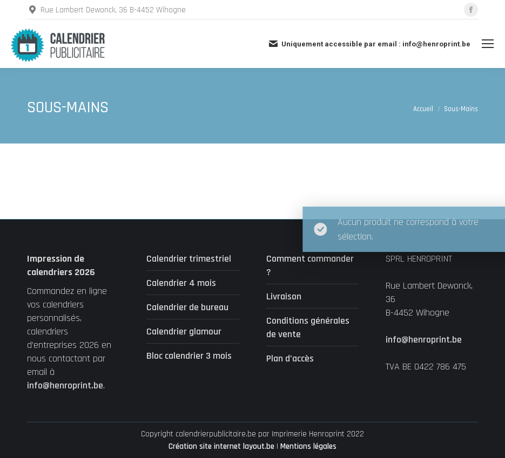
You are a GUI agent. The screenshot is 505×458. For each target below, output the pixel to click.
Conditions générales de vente (307, 327)
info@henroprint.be (65, 385)
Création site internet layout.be (221, 446)
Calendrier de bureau (187, 307)
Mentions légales (308, 446)
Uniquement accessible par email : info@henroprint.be (369, 43)
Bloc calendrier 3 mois (189, 356)
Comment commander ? (310, 265)
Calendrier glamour (183, 331)
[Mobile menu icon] (487, 43)
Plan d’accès (290, 358)
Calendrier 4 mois (181, 283)
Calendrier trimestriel (188, 258)
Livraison (283, 296)
